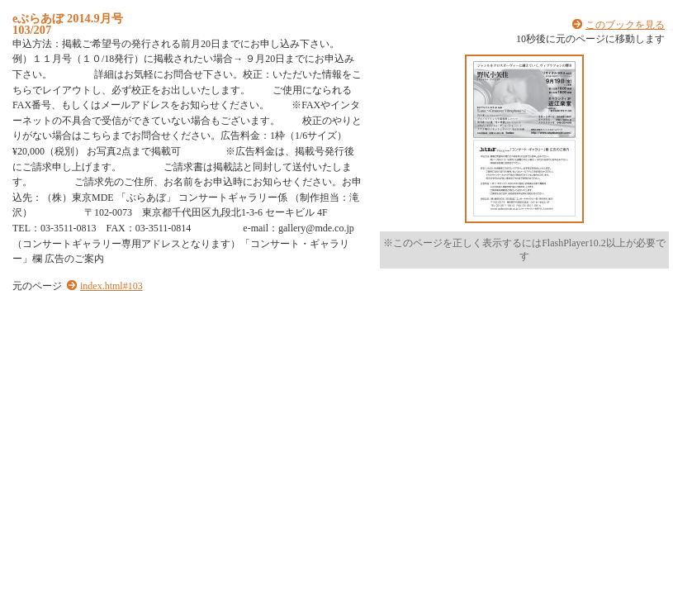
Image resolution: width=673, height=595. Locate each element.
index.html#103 (111, 286)
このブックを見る (625, 25)
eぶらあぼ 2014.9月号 (67, 18)
